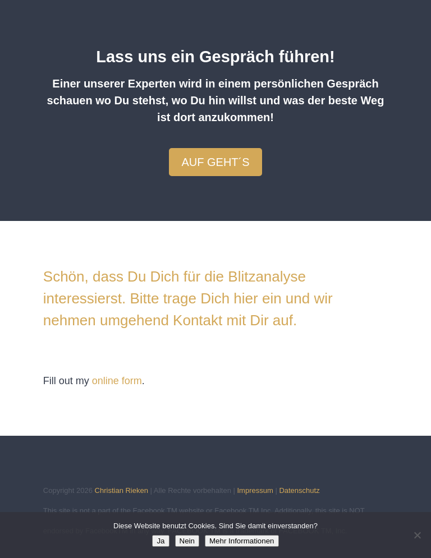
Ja (160, 541)
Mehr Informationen (241, 541)
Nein (187, 541)
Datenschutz (299, 490)
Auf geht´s (215, 162)
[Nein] (417, 535)
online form (117, 380)
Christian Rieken (121, 490)
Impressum (255, 490)
